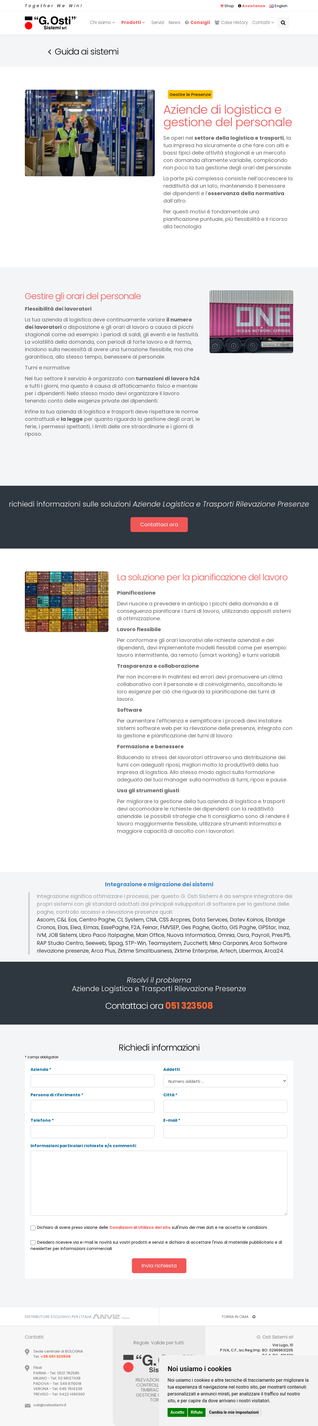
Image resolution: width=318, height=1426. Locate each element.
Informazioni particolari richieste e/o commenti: (84, 1146)
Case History (231, 22)
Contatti (264, 22)
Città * (170, 1095)
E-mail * (171, 1120)
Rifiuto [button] (197, 1412)
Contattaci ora (159, 524)
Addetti (171, 1069)
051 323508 (189, 1006)
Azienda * (41, 1069)
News (174, 22)
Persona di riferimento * (57, 1095)
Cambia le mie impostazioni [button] (234, 1412)
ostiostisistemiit (49, 1405)
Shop (227, 6)
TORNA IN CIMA (238, 1316)
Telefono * (42, 1120)
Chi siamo (103, 22)
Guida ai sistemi (86, 51)
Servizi (157, 22)
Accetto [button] (177, 1412)
